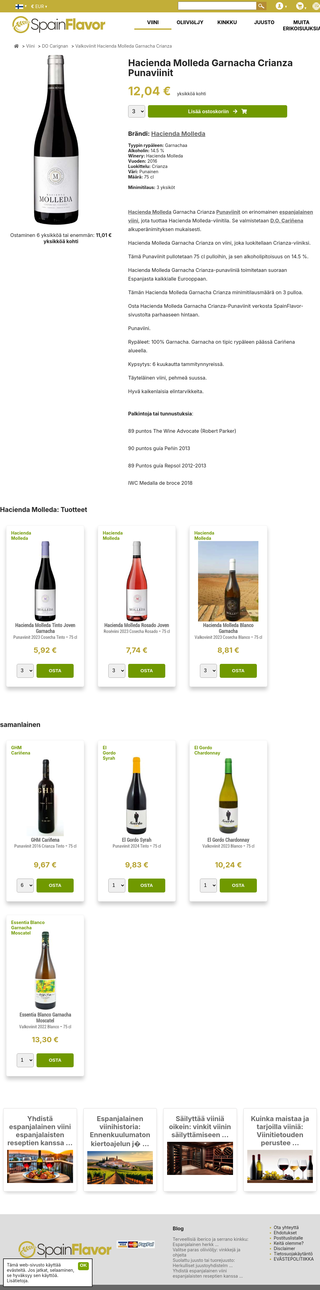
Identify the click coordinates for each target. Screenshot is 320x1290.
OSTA (55, 670)
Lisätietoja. (18, 1280)
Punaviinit (228, 212)
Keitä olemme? (289, 1243)
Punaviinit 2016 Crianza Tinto (39, 846)
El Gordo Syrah (109, 753)
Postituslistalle (288, 1238)
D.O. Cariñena (286, 220)
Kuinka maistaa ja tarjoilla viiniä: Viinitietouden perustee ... (280, 1131)
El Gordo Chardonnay (207, 750)
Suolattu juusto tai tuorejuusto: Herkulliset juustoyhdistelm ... (204, 1263)
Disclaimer (284, 1248)
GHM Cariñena (20, 750)
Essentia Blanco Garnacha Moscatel (28, 927)
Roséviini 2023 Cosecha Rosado (131, 631)
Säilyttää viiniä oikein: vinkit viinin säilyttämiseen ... (200, 1127)
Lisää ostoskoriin (217, 111)
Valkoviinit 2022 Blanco (39, 1026)
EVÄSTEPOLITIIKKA (294, 1259)
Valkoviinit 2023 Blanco (222, 846)
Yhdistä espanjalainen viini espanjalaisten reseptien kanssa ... (40, 1131)
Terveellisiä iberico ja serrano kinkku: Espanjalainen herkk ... (211, 1241)
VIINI (153, 22)
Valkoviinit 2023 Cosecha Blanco (223, 637)
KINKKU (227, 22)
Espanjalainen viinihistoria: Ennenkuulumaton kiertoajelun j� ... (120, 1131)
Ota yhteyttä (286, 1227)
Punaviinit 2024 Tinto (131, 846)
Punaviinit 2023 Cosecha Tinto (39, 637)
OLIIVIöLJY (190, 22)
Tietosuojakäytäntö (293, 1253)
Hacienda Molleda (178, 133)
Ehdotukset (285, 1232)
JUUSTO (264, 22)
